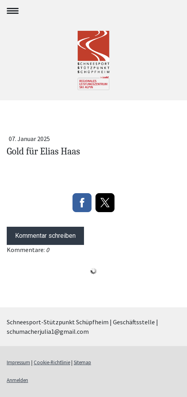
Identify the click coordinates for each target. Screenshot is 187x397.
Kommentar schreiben (45, 235)
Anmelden (17, 380)
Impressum (18, 362)
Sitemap (82, 362)
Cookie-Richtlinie (52, 362)
